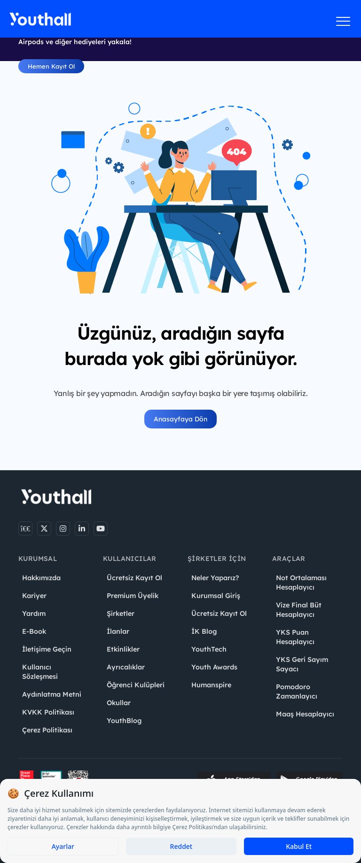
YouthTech (209, 649)
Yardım (34, 613)
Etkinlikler (123, 649)
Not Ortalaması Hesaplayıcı (301, 582)
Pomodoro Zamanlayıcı (296, 691)
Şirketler (120, 613)
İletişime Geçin (46, 649)
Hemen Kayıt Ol (51, 66)
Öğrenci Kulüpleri (136, 685)
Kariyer (34, 595)
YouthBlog (124, 720)
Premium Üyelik (132, 595)
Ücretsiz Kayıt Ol (134, 578)
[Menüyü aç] (343, 21)
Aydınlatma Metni (51, 694)
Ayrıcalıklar (126, 667)
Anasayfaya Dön (180, 419)
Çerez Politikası (47, 730)
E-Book (34, 631)
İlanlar (118, 631)
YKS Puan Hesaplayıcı (295, 637)
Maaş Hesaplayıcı (305, 714)
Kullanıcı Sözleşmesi (40, 672)
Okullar (119, 703)
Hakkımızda (41, 578)
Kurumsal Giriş (215, 595)
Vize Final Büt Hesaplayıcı (299, 610)
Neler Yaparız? (215, 578)
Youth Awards (214, 667)
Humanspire (211, 685)
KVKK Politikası (48, 712)
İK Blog (204, 631)
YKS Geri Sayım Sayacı (302, 664)
